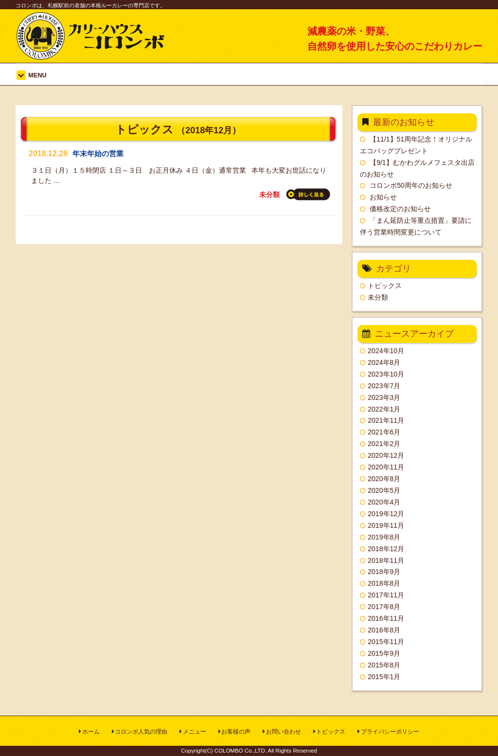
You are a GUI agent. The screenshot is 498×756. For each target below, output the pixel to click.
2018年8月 (384, 583)
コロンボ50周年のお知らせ (411, 185)
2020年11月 (386, 467)
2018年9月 (384, 572)
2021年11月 (386, 420)
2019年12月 (386, 514)
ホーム (91, 731)
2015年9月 (384, 653)
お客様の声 (235, 731)
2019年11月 (386, 525)
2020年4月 (384, 502)
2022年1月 (384, 409)
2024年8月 (384, 362)
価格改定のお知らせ (400, 209)
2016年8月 (384, 630)
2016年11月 (386, 618)
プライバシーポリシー (390, 731)
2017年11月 (386, 595)
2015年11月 (386, 642)
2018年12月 (386, 549)
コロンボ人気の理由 (141, 731)
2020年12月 (386, 455)
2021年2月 (384, 444)
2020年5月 (384, 490)
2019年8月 (384, 537)
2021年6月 (384, 432)
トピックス (385, 285)
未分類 (269, 194)
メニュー (194, 731)
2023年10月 (386, 374)
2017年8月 (384, 607)
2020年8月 (384, 479)
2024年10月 (386, 351)
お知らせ (383, 197)
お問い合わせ (283, 731)
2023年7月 (384, 386)
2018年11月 (386, 560)
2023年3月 (384, 397)
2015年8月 (384, 665)
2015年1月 (384, 677)
